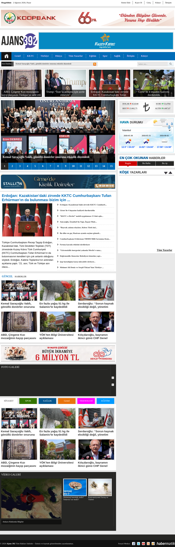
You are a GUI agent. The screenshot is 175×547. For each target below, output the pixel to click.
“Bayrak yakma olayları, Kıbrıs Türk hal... (78, 227)
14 (103, 166)
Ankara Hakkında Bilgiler (13, 522)
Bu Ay (165, 163)
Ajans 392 (11, 543)
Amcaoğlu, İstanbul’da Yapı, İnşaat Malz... (78, 222)
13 (96, 166)
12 (88, 166)
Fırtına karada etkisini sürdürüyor (75, 244)
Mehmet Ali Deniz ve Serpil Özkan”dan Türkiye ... (82, 267)
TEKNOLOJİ (86, 400)
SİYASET (8, 400)
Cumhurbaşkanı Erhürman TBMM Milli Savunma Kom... (85, 239)
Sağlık (117, 55)
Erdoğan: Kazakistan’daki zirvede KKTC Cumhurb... (83, 205)
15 (111, 166)
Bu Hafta (146, 163)
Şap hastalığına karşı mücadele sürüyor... (77, 262)
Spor (105, 55)
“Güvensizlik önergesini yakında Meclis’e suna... (81, 250)
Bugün (128, 163)
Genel (18, 55)
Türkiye (45, 55)
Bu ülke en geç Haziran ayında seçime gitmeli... (80, 233)
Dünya (58, 55)
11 (81, 166)
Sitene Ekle (125, 2)
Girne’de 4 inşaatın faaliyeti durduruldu (77, 210)
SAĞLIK (47, 400)
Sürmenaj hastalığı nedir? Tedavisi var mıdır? (75, 489)
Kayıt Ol (138, 2)
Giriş (149, 2)
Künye (158, 2)
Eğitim (92, 55)
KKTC (30, 55)
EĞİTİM (105, 400)
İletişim (168, 2)
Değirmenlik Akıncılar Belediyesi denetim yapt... (81, 256)
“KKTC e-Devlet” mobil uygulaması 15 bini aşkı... (81, 216)
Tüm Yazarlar (75, 55)
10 (73, 166)
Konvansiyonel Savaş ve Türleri (100, 489)
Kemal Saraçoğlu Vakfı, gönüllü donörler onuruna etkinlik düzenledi (43, 64)
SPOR (28, 400)
